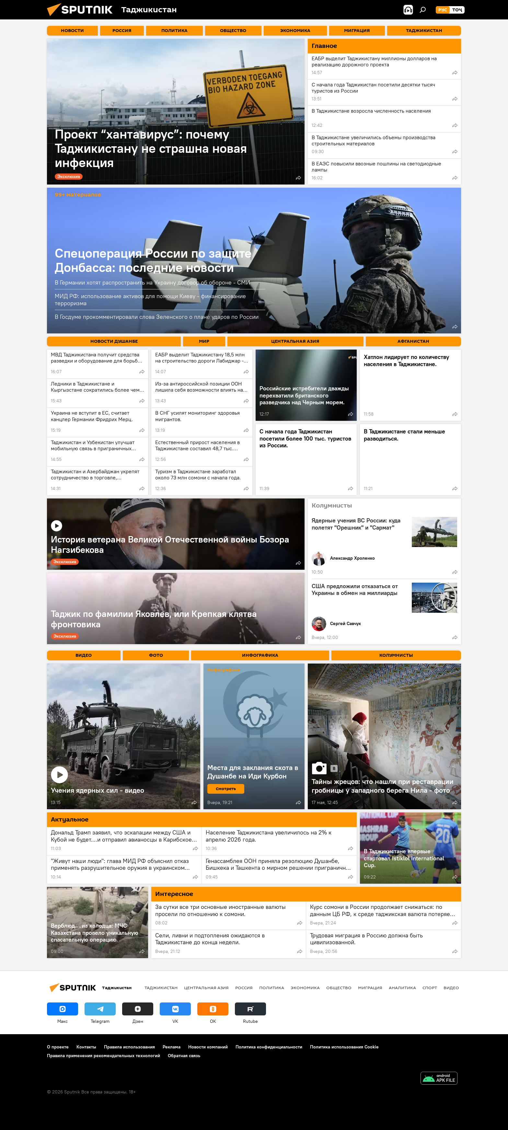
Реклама (171, 1047)
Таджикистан (161, 987)
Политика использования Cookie (344, 1047)
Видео (451, 987)
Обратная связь (184, 1055)
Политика (271, 987)
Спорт (429, 987)
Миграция (370, 987)
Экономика (305, 987)
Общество (339, 987)
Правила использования (129, 1047)
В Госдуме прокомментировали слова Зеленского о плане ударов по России (157, 316)
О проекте (58, 1047)
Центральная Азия (206, 987)
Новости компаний (208, 1047)
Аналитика (402, 987)
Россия (244, 987)
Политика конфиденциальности (269, 1047)
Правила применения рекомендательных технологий (103, 1055)
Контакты (86, 1047)
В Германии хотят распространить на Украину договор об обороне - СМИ (152, 282)
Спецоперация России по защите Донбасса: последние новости (153, 260)
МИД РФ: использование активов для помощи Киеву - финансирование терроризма (150, 299)
